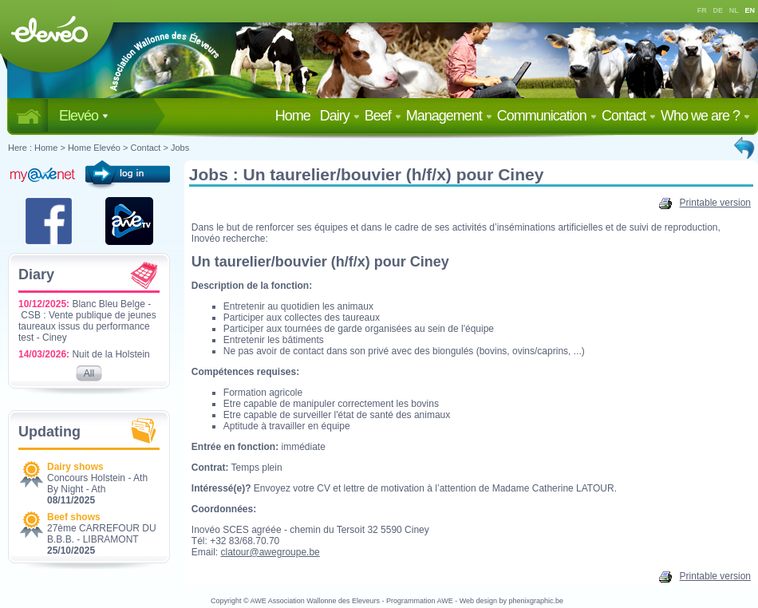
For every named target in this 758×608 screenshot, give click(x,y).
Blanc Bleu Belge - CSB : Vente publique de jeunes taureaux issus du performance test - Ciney (87, 320)
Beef (383, 116)
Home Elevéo (94, 147)
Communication (547, 116)
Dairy (340, 116)
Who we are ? (705, 116)
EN (750, 10)
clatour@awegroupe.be (270, 552)
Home (296, 116)
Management (449, 116)
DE (718, 10)
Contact (629, 116)
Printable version (705, 202)
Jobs (180, 147)
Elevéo (84, 116)
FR (702, 10)
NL (734, 10)
